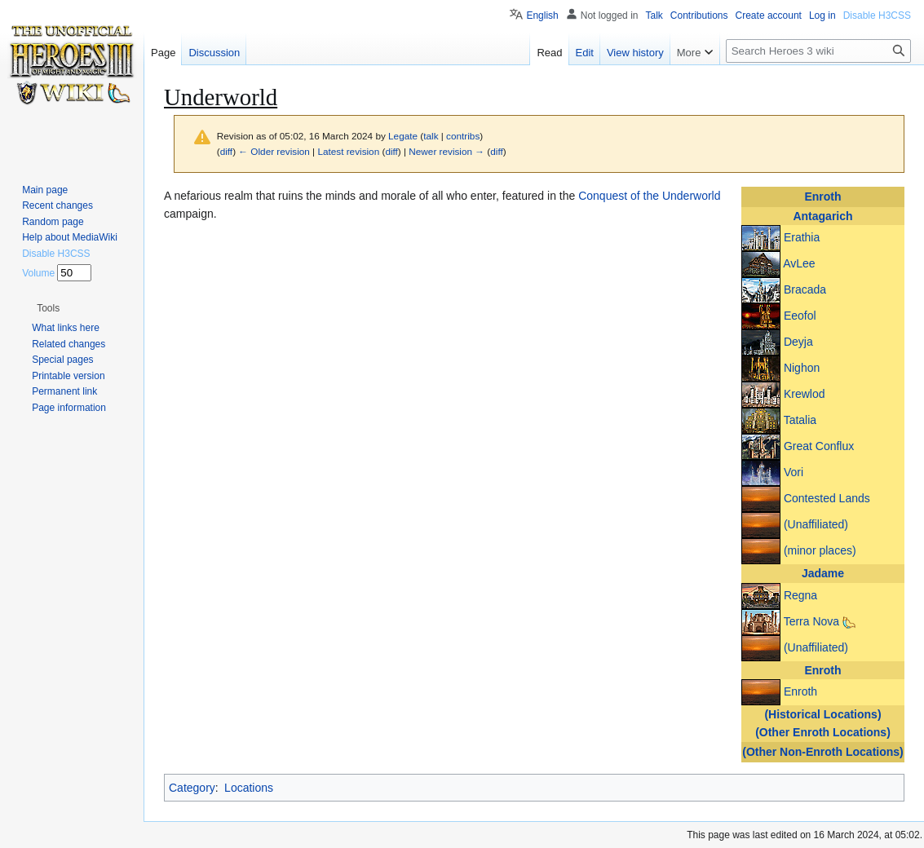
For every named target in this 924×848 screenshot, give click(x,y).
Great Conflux (819, 446)
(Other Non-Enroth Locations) (823, 751)
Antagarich (822, 216)
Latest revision (348, 151)
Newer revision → (446, 151)
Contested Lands (827, 498)
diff (226, 151)
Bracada (805, 289)
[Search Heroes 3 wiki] (818, 51)
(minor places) (820, 550)
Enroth (822, 196)
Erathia (802, 237)
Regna (800, 594)
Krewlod (804, 393)
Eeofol (800, 315)
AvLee (799, 263)
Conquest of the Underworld (649, 195)
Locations (248, 787)
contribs (463, 135)
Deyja (798, 341)
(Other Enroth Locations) (823, 732)
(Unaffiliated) (816, 524)
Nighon (802, 367)
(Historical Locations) (822, 714)
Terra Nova (811, 620)
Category (192, 787)
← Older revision (274, 151)
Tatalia (800, 419)
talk (430, 135)
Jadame (823, 573)
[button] (48, 308)
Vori (793, 472)
